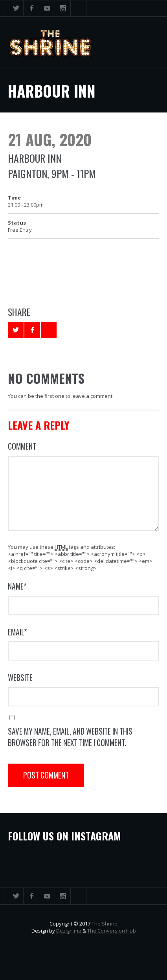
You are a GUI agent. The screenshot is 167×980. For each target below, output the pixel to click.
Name (17, 586)
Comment (22, 446)
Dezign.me (68, 930)
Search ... (78, 8)
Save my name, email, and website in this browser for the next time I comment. (70, 737)
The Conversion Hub (111, 930)
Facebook (31, 8)
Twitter (16, 8)
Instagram (63, 8)
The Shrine (104, 923)
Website (20, 677)
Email (17, 632)
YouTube (47, 8)
